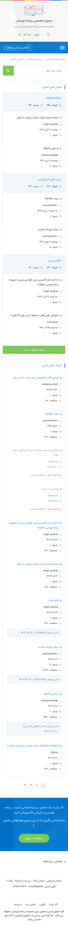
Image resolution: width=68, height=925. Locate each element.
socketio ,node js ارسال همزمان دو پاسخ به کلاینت (33, 746)
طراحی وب (54, 260)
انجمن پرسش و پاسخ (17, 48)
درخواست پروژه (34, 838)
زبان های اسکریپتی (49, 179)
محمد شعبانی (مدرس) (34, 726)
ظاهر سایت (53, 600)
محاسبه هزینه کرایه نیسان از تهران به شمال (38, 117)
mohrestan (54, 322)
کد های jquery (51, 148)
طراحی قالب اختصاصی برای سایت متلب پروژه (36, 378)
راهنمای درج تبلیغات (52, 861)
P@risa (56, 752)
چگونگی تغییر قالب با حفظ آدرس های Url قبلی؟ (35, 315)
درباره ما (18, 904)
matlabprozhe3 (51, 384)
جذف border (52, 199)
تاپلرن (42, 904)
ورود (36, 34)
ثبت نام (27, 34)
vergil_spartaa (52, 124)
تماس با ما (31, 904)
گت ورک (53, 904)
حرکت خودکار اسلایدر (48, 230)
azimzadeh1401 (52, 205)
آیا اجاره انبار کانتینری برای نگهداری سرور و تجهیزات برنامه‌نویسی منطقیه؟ (33, 282)
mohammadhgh (51, 155)
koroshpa (40, 679)
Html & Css (53, 98)
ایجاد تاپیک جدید (34, 350)
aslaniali (41, 633)
